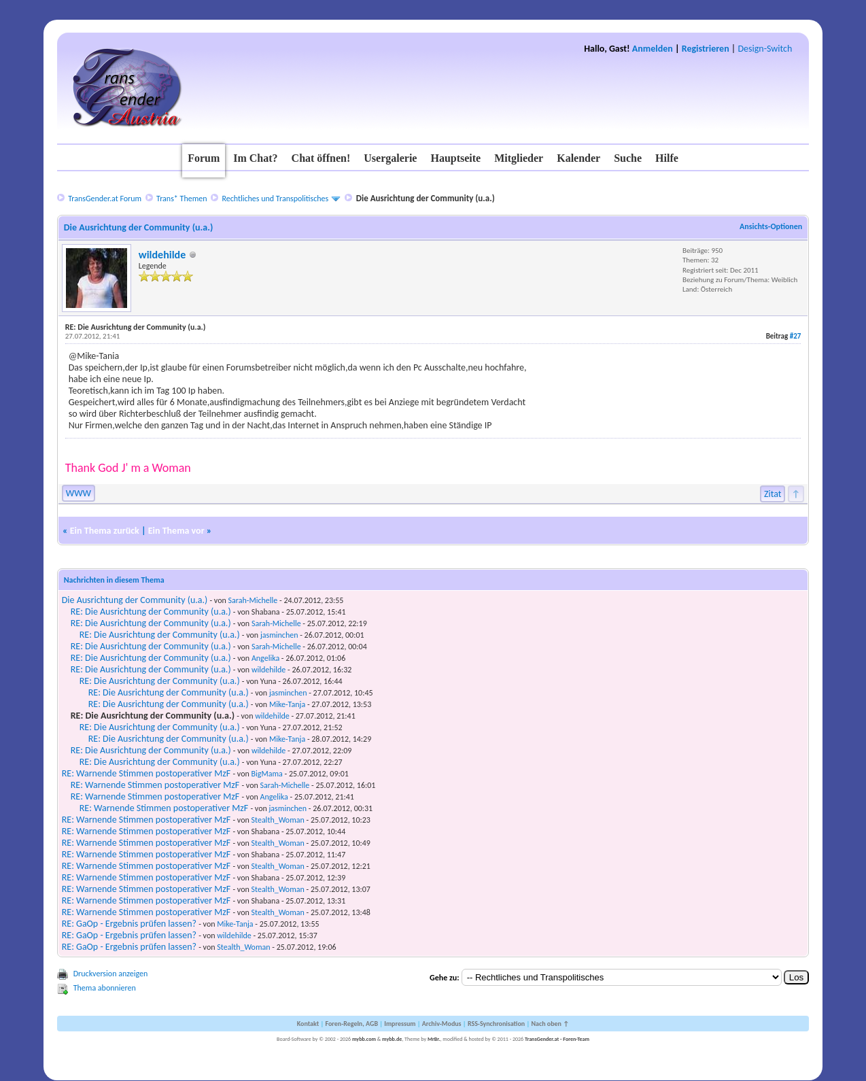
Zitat (773, 494)
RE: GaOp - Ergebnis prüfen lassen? (129, 923)
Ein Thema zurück (104, 530)
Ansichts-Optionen (771, 226)
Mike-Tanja (287, 704)
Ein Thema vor (176, 530)
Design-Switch (765, 48)
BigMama (267, 773)
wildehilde (162, 254)
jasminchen (279, 635)
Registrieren (705, 48)
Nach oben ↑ (550, 1023)
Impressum (399, 1023)
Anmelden (652, 48)
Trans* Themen (181, 198)
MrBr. (434, 1038)
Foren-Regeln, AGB (351, 1023)
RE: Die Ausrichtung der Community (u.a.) (151, 611)
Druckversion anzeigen (110, 973)
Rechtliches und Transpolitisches (275, 198)
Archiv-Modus (442, 1023)
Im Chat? (255, 158)
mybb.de (392, 1038)
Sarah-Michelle (253, 600)
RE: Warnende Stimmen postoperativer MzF (146, 773)
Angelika (265, 658)
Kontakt (308, 1023)
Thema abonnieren (104, 988)
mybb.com (364, 1038)
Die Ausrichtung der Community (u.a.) (135, 600)
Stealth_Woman (278, 820)
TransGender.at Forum (104, 198)
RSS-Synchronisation (496, 1023)
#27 (795, 336)
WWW (78, 493)
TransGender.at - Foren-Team (557, 1038)
